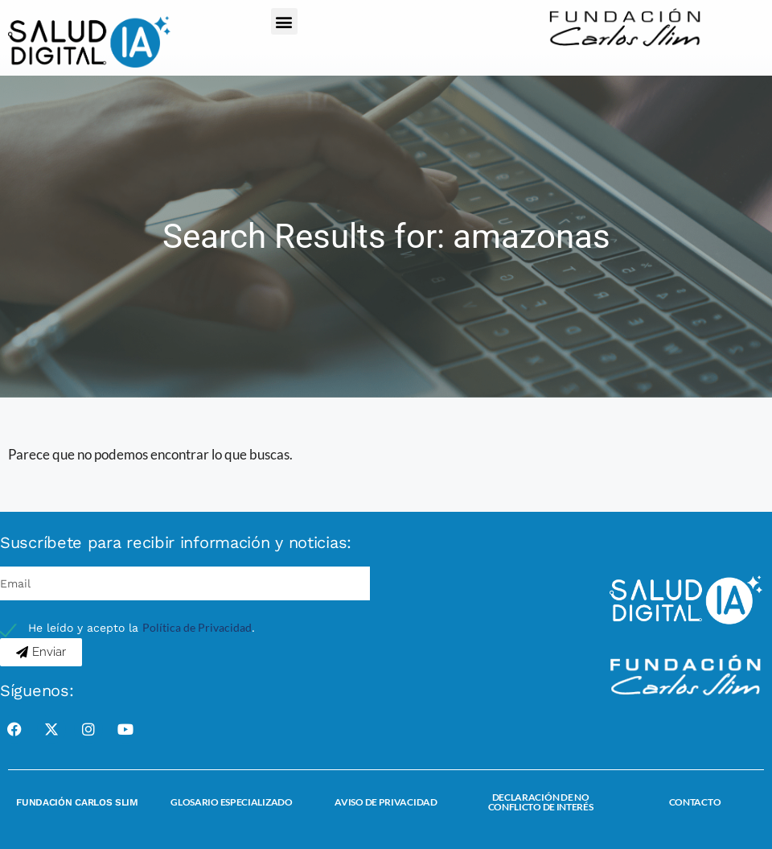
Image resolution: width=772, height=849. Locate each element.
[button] (284, 21)
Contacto (695, 802)
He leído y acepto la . (141, 627)
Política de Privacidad (197, 627)
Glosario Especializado (231, 802)
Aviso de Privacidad (386, 802)
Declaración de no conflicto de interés (540, 802)
